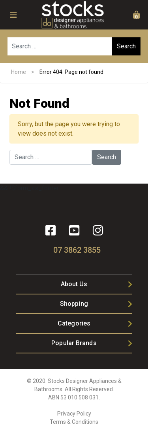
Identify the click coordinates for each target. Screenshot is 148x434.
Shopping (74, 303)
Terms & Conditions (74, 422)
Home (18, 72)
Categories (74, 323)
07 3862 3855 (77, 250)
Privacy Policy (74, 413)
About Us (74, 284)
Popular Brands (73, 343)
